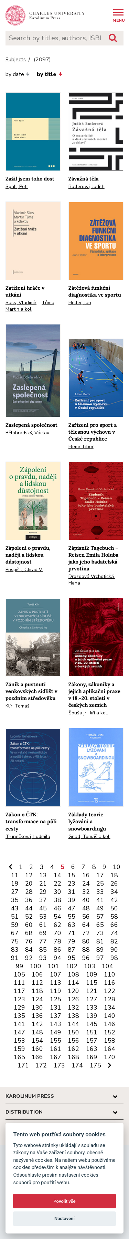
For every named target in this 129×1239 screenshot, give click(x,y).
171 (23, 1065)
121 (91, 991)
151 (91, 1032)
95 (71, 958)
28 (29, 892)
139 (91, 1016)
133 (91, 1007)
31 (71, 892)
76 (29, 941)
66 (114, 925)
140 (109, 1016)
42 (114, 900)
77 (43, 941)
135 (19, 1016)
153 (19, 1040)
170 (109, 1057)
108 (73, 974)
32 (86, 892)
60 (29, 925)
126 (73, 999)
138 (73, 1016)
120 (73, 991)
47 (71, 908)
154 (37, 1040)
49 (100, 908)
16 (86, 875)
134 (109, 1007)
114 (73, 983)
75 (15, 941)
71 (71, 933)
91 (15, 958)
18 (114, 875)
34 (114, 892)
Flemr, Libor (81, 446)
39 (71, 900)
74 (114, 933)
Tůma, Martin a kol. (30, 305)
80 (86, 941)
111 (19, 983)
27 (15, 892)
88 (86, 950)
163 (91, 1049)
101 (53, 966)
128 (109, 999)
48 (86, 908)
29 (43, 892)
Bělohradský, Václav (27, 433)
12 (29, 875)
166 (37, 1057)
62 (57, 925)
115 (91, 983)
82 (114, 941)
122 (109, 991)
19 (15, 883)
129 (19, 1007)
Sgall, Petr (17, 186)
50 (114, 908)
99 (19, 966)
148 (37, 1032)
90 (114, 950)
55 (71, 916)
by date (18, 74)
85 (43, 950)
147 (19, 1032)
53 (43, 916)
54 (57, 916)
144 (73, 1024)
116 (109, 983)
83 (15, 950)
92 (29, 958)
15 (71, 875)
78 (57, 941)
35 (15, 900)
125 (55, 999)
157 (91, 1040)
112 (37, 983)
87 (71, 950)
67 (15, 933)
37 (43, 900)
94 (57, 958)
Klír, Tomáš (18, 706)
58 (114, 916)
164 (109, 1049)
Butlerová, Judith (86, 186)
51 (15, 916)
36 (29, 900)
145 (91, 1024)
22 (57, 883)
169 (91, 1057)
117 (19, 991)
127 (91, 999)
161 (55, 1049)
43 (15, 908)
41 (100, 900)
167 (55, 1057)
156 (73, 1040)
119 (55, 991)
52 (29, 916)
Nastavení (64, 1218)
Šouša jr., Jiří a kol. (88, 713)
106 (37, 974)
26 (114, 883)
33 (100, 892)
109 (91, 974)
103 (89, 966)
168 (73, 1057)
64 (86, 925)
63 (71, 925)
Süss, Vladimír (21, 302)
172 (41, 1065)
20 (29, 883)
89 (100, 950)
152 (109, 1032)
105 (19, 974)
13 (43, 875)
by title (49, 74)
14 (57, 875)
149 (55, 1032)
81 (100, 941)
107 (55, 974)
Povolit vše (64, 1201)
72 (86, 933)
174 (77, 1065)
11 (15, 875)
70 (57, 933)
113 (55, 983)
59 (15, 925)
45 (43, 908)
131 (55, 1007)
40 (86, 900)
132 (73, 1007)
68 (29, 933)
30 (57, 892)
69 (43, 933)
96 (86, 958)
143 (55, 1024)
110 (109, 974)
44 (29, 908)
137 (55, 1016)
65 (100, 925)
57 (100, 916)
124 (37, 999)
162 (73, 1049)
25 (100, 883)
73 (100, 933)
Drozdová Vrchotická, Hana (91, 579)
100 (35, 966)
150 (73, 1032)
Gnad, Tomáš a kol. (89, 836)
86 (57, 950)
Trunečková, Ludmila (28, 836)
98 (114, 958)
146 (109, 1024)
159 (19, 1049)
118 (37, 991)
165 (19, 1057)
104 (107, 966)
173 (59, 1065)
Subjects (16, 59)
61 (43, 925)
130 (37, 1007)
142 (37, 1024)
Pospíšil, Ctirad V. (24, 569)
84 (29, 950)
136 (37, 1016)
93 (43, 958)
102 (71, 966)
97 (100, 958)
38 (57, 900)
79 (71, 941)
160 (37, 1049)
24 (86, 883)
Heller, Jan (79, 302)
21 (43, 883)
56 (86, 916)
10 (116, 867)
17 (100, 875)
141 (19, 1024)
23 (71, 883)
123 (19, 999)
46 (57, 908)
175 (95, 1065)
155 (55, 1040)
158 (109, 1040)
